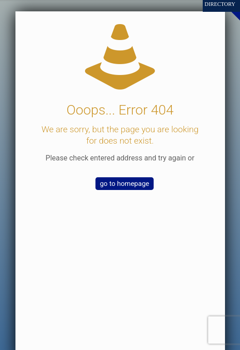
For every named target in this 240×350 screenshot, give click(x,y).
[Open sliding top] (230, 10)
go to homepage (125, 184)
